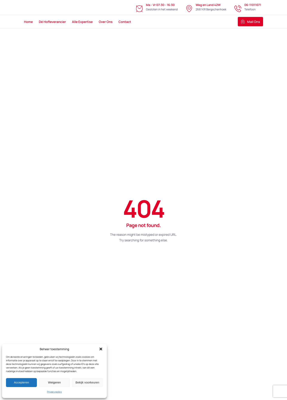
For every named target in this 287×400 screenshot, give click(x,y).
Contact (125, 21)
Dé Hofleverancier (52, 21)
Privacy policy (54, 391)
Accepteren (21, 382)
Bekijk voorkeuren (87, 382)
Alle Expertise (82, 21)
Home (28, 21)
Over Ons (105, 21)
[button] (101, 349)
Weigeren (54, 382)
